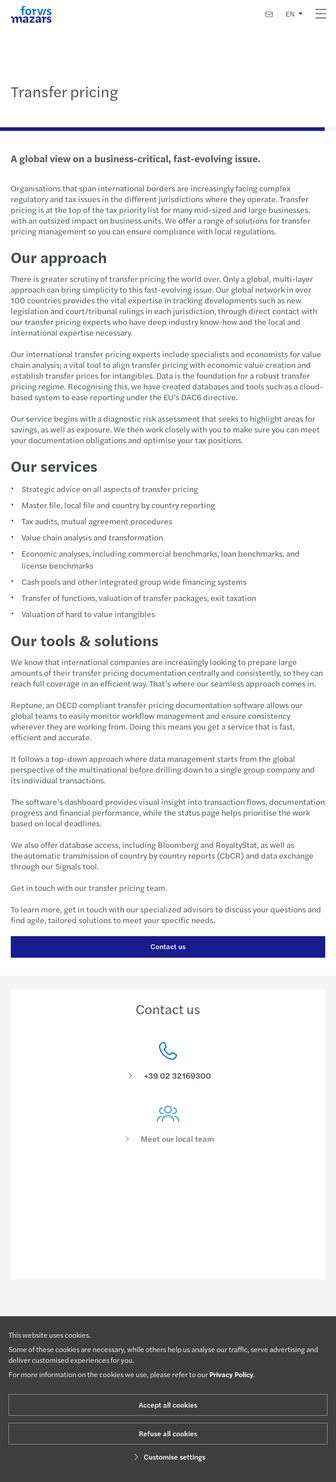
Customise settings (168, 1457)
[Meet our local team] (168, 1132)
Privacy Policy (231, 1374)
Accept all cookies (168, 1405)
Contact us (167, 946)
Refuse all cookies (168, 1433)
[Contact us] (269, 14)
